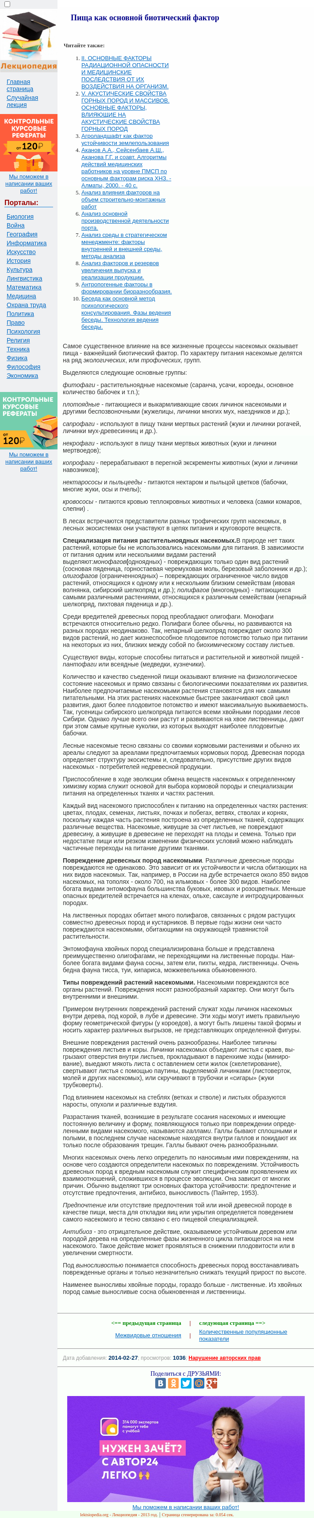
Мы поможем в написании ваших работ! (28, 183)
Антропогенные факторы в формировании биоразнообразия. (126, 288)
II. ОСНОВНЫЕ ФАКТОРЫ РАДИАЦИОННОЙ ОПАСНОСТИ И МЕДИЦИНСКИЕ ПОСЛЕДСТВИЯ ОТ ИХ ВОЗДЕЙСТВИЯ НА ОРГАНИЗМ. (125, 72)
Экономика (22, 375)
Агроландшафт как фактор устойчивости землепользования (125, 139)
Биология (20, 216)
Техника (18, 349)
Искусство (21, 251)
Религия (18, 340)
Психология (23, 331)
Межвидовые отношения (148, 1335)
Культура (19, 269)
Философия (23, 366)
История (19, 260)
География (22, 234)
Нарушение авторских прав (224, 1358)
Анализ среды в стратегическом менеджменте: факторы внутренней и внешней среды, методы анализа (124, 245)
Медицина (21, 296)
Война (15, 225)
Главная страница (20, 85)
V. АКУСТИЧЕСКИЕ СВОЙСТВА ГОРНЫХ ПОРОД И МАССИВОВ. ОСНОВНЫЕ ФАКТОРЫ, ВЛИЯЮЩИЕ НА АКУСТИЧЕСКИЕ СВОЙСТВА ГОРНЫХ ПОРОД (125, 111)
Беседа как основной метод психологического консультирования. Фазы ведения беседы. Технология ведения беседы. (126, 312)
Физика (17, 357)
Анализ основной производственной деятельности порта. (125, 220)
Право (16, 322)
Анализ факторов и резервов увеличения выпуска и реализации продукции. (120, 270)
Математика (24, 287)
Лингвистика (24, 278)
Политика (20, 313)
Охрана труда (26, 304)
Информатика (26, 243)
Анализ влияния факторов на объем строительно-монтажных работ (123, 199)
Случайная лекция (22, 101)
